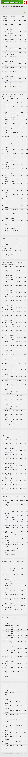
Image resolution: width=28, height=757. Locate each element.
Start (24, 12)
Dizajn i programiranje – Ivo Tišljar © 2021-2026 (14, 753)
